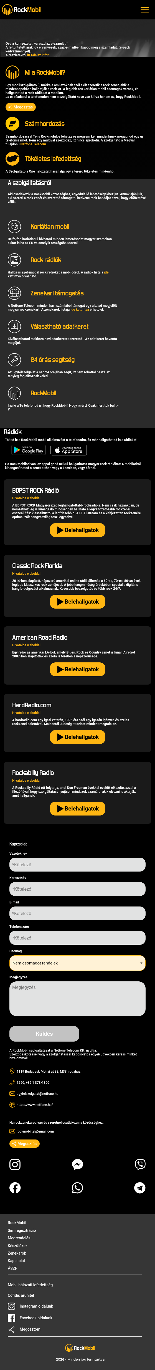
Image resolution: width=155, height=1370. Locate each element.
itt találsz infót (38, 55)
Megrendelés (19, 1238)
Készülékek (17, 1246)
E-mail (14, 902)
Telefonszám (19, 927)
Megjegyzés (18, 977)
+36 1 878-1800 (37, 1083)
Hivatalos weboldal (26, 498)
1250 (20, 1083)
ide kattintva (79, 310)
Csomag (15, 951)
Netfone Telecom (33, 144)
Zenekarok (17, 1253)
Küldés (44, 1033)
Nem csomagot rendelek (35, 963)
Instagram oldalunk (30, 1306)
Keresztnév (17, 878)
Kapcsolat (16, 1260)
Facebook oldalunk (30, 1318)
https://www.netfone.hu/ (35, 1105)
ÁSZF (12, 1268)
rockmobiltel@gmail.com (35, 1131)
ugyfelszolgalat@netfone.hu (38, 1094)
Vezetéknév (18, 853)
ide (106, 272)
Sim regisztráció (22, 1230)
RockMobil (17, 1222)
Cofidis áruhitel (21, 1295)
